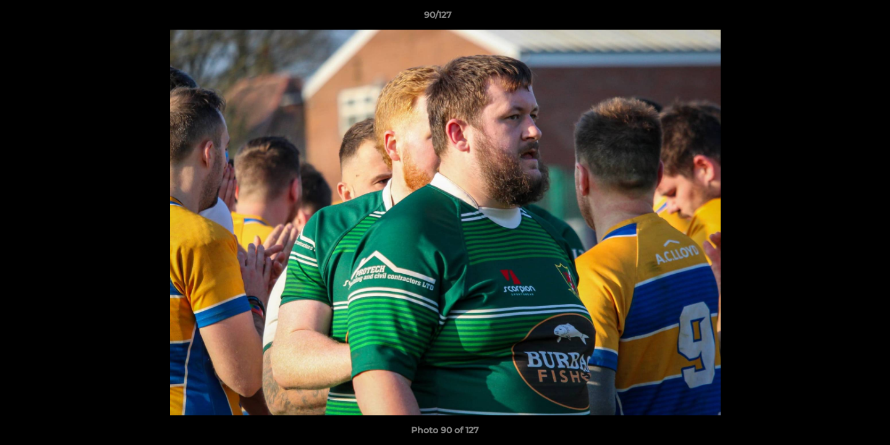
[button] (838, 17)
